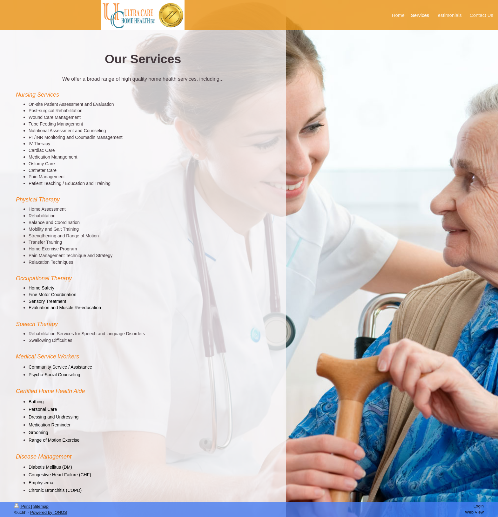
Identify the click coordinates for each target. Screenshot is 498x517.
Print (22, 506)
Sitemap (41, 506)
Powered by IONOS (48, 512)
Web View (474, 512)
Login (479, 506)
